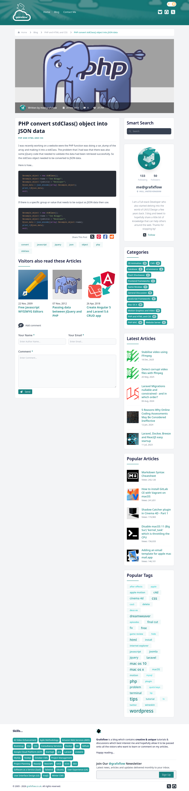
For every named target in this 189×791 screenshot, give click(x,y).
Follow (149, 234)
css (154, 598)
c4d (155, 592)
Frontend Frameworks (141, 281)
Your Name (26, 335)
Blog (56, 12)
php (98, 244)
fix (131, 628)
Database (135, 269)
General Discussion (140, 292)
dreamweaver (140, 616)
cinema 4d (137, 598)
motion (134, 675)
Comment (25, 351)
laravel (151, 657)
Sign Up (166, 774)
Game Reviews (138, 286)
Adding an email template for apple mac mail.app (156, 553)
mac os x (137, 669)
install (148, 639)
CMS (155, 263)
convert (25, 244)
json (71, 244)
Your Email (76, 335)
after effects (136, 586)
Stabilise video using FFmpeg (154, 353)
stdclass (25, 251)
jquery (58, 244)
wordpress (141, 710)
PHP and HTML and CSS (55, 32)
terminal (136, 693)
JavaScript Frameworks (142, 298)
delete (146, 604)
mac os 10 (138, 663)
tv (164, 698)
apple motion (137, 592)
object (85, 244)
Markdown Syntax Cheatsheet (153, 474)
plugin (148, 681)
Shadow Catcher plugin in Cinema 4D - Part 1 (156, 511)
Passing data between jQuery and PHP (67, 311)
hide (153, 633)
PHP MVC (135, 322)
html (133, 640)
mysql (149, 675)
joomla (153, 651)
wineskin (150, 704)
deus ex (134, 610)
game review (136, 633)
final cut (152, 622)
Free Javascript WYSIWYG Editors (30, 309)
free (144, 628)
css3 (132, 604)
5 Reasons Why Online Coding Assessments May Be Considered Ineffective (156, 415)
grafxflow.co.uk (34, 786)
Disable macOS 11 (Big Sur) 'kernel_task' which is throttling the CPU (156, 532)
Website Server (156, 322)
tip (151, 693)
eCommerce (154, 269)
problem (135, 687)
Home (46, 12)
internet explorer (139, 645)
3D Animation (137, 263)
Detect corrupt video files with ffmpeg (155, 371)
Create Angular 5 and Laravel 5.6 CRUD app (99, 311)
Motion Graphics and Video (144, 310)
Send (25, 391)
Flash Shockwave (139, 275)
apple (153, 586)
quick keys (154, 687)
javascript (42, 244)
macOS (156, 669)
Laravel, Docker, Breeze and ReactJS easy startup (156, 437)
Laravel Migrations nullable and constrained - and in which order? (154, 391)
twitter (133, 704)
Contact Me (69, 12)
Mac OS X (135, 304)
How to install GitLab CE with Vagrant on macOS (155, 492)
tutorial (150, 699)
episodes (134, 622)
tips (134, 699)
